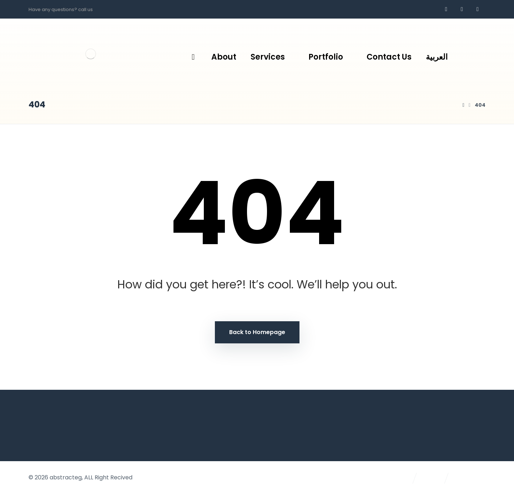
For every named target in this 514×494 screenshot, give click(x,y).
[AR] (477, 9)
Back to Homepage (257, 332)
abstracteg (66, 477)
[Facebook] (446, 9)
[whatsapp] (461, 9)
